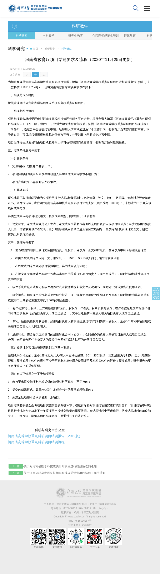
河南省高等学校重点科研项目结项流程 (36, 442)
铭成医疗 (87, 524)
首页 (33, 48)
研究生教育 (75, 35)
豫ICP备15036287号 (80, 520)
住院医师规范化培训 (104, 35)
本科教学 (48, 35)
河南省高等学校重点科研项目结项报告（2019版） (45, 436)
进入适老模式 (155, 293)
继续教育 (130, 35)
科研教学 (50, 48)
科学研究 (21, 35)
